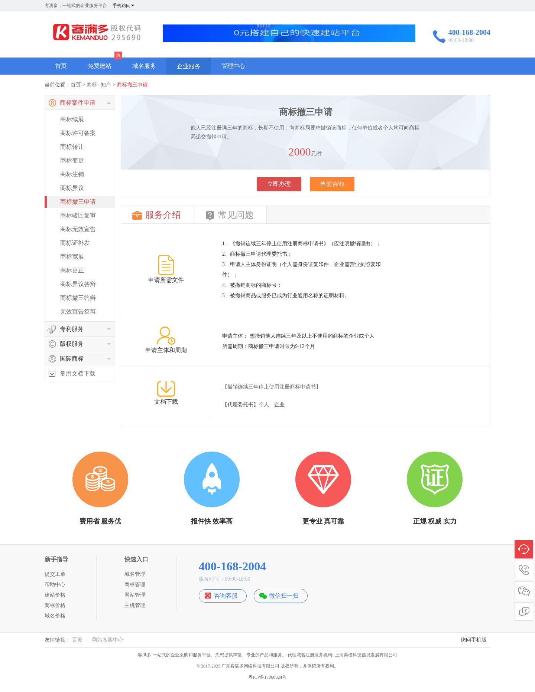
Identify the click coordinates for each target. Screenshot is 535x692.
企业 (279, 404)
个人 (264, 404)
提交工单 (55, 574)
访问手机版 (474, 640)
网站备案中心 (107, 640)
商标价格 (55, 605)
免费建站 (99, 66)
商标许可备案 (78, 133)
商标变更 (72, 160)
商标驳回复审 (78, 215)
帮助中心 (55, 584)
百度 (77, 640)
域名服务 (144, 66)
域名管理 (134, 574)
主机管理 (134, 605)
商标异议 (72, 188)
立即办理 (279, 184)
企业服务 (189, 66)
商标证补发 (75, 243)
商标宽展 (72, 256)
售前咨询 (332, 184)
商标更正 (72, 270)
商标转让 (72, 147)
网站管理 (134, 595)
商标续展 (72, 119)
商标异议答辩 (78, 284)
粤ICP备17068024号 (268, 677)
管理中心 (233, 66)
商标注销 (72, 174)
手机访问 (124, 5)
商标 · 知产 (99, 85)
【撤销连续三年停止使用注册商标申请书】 (271, 387)
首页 (61, 66)
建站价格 (55, 595)
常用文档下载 (77, 373)
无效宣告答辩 (78, 311)
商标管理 (134, 584)
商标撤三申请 (132, 85)
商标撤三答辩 (78, 298)
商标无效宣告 (78, 229)
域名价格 (55, 616)
